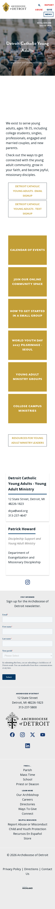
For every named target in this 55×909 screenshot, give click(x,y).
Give (49, 9)
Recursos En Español (27, 834)
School (27, 779)
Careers (27, 799)
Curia (27, 58)
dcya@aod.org (44, 23)
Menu (48, 14)
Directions (31, 869)
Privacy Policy (12, 869)
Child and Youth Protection (27, 829)
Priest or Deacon (27, 784)
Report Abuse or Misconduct (27, 824)
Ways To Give (27, 809)
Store (27, 838)
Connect (27, 814)
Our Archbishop (27, 795)
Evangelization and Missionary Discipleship (27, 62)
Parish (27, 770)
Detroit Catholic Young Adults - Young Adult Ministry (27, 483)
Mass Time (27, 775)
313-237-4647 (17, 515)
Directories (27, 804)
